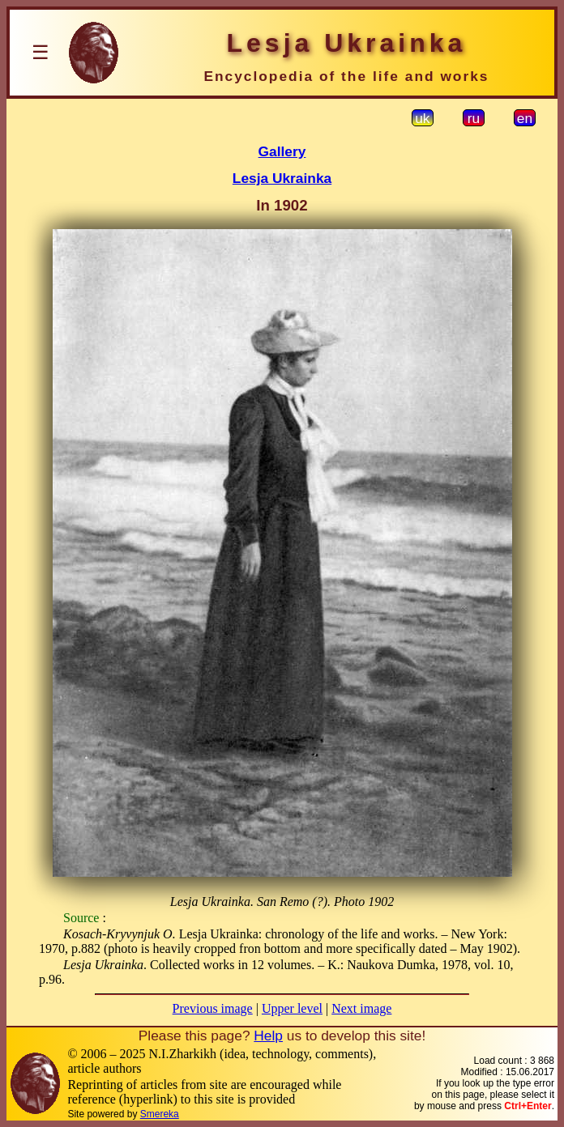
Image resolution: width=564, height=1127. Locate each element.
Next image (361, 1008)
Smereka (159, 1114)
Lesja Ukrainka (282, 178)
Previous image (213, 1008)
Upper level (292, 1008)
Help (268, 1035)
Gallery (282, 151)
